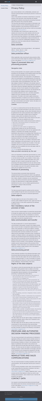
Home (14, 5)
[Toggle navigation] (36, 2)
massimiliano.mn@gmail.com (18, 51)
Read (21, 396)
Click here (13, 149)
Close (21, 399)
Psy (7, 1)
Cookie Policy (4, 8)
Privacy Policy (4, 5)
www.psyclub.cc (22, 29)
